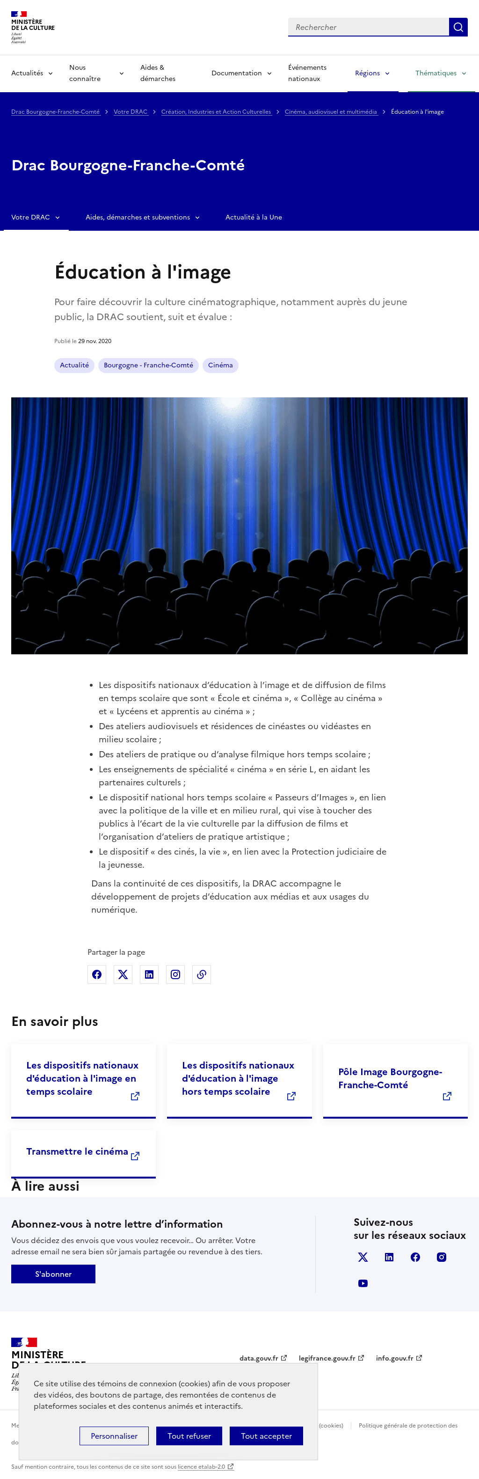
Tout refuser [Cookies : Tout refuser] (189, 1436)
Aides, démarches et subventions (138, 217)
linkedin (389, 1257)
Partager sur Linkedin (149, 974)
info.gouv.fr (395, 1358)
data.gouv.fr (259, 1358)
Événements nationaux (307, 73)
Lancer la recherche (458, 27)
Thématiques (436, 73)
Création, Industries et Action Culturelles (216, 112)
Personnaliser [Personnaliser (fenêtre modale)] (114, 1436)
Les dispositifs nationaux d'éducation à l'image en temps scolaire (82, 1078)
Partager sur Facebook (96, 974)
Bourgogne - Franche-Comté (148, 365)
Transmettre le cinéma (77, 1151)
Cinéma (220, 365)
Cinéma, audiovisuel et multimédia (331, 112)
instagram (441, 1257)
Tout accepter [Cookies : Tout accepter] (266, 1436)
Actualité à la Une (253, 217)
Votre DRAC (131, 112)
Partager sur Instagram (175, 974)
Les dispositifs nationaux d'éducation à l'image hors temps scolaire (238, 1078)
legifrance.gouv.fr (327, 1358)
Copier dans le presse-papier (201, 974)
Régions (367, 73)
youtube (363, 1283)
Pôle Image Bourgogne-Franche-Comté (390, 1078)
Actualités (27, 73)
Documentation (236, 73)
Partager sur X (123, 974)
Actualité (74, 365)
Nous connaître (85, 73)
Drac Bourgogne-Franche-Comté (56, 112)
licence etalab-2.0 (201, 1467)
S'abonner (53, 1274)
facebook (415, 1257)
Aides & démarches (157, 73)
